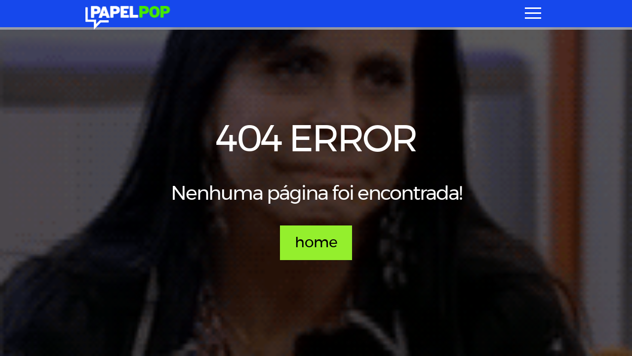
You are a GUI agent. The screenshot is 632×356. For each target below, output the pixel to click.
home (316, 242)
